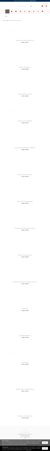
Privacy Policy (29, 449)
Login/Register (45, 3)
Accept (45, 442)
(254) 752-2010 (33, 0)
